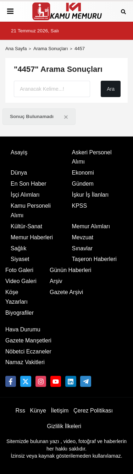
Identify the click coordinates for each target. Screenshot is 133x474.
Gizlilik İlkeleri (64, 426)
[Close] (66, 117)
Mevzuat (82, 237)
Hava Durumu (22, 329)
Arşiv (56, 281)
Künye (38, 411)
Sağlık (18, 248)
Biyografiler (19, 313)
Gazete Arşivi (66, 292)
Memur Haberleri (32, 237)
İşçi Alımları (25, 195)
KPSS (79, 206)
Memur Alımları (91, 226)
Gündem (83, 184)
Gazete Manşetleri (28, 340)
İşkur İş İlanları (90, 195)
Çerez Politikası (93, 411)
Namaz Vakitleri (25, 362)
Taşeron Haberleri (94, 259)
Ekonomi (83, 173)
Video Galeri (21, 281)
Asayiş (19, 152)
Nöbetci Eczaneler (28, 351)
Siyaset (20, 259)
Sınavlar (82, 248)
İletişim (60, 411)
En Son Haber (28, 184)
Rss (20, 411)
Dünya (19, 173)
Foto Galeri (19, 270)
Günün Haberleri (70, 270)
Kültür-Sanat (26, 226)
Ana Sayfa (16, 48)
